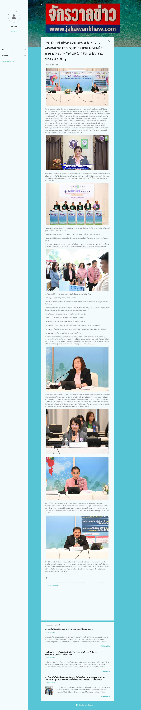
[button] (109, 41)
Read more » (105, 646)
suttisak (14, 26)
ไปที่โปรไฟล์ (14, 31)
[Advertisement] (121, 66)
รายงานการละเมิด (8, 62)
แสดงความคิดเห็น (52, 585)
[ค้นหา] (127, 5)
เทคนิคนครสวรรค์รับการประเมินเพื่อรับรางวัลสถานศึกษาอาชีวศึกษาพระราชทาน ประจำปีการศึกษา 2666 (71, 653)
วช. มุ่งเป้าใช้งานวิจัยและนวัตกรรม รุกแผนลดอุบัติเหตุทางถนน (69, 629)
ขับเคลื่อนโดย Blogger (84, 705)
